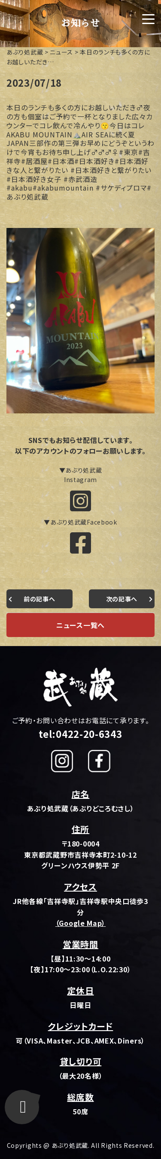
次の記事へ (122, 599)
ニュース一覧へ (80, 625)
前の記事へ (39, 599)
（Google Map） (80, 923)
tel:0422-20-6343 (80, 733)
